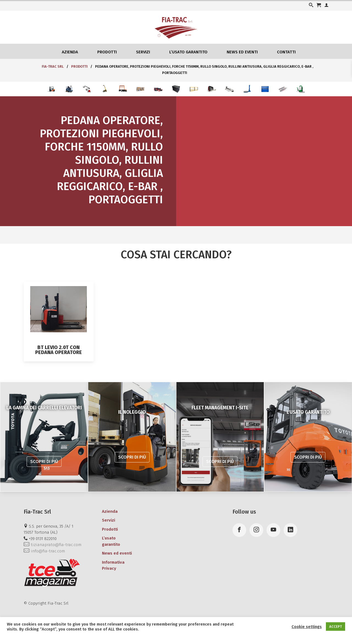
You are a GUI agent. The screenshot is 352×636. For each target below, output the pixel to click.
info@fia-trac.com (44, 551)
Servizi (143, 52)
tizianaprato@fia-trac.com (52, 544)
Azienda (70, 52)
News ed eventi (242, 52)
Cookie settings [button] (307, 626)
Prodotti (107, 52)
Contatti (286, 52)
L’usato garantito (188, 52)
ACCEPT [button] (335, 626)
